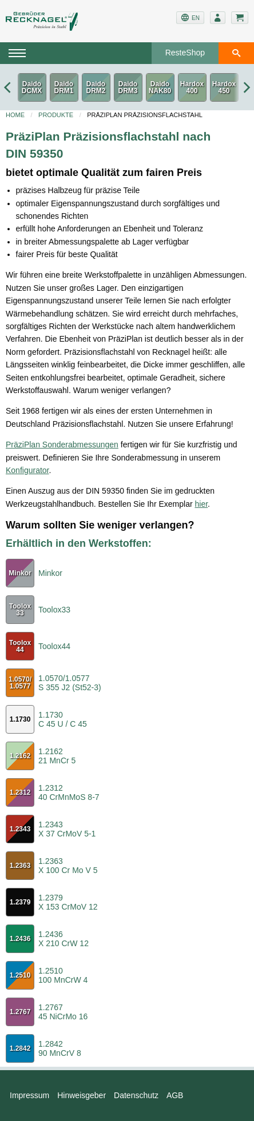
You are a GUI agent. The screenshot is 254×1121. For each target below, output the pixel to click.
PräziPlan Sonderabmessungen (62, 444)
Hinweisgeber (81, 1095)
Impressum (29, 1095)
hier (201, 504)
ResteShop (185, 52)
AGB (175, 1095)
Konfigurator (27, 470)
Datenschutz (136, 1095)
